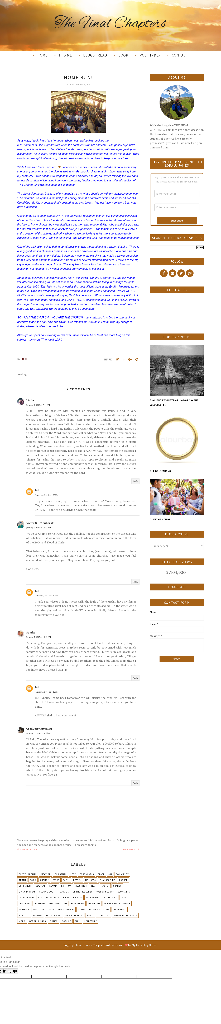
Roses (90, 915)
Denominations (58, 903)
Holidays (90, 880)
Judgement (119, 909)
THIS (59, 167)
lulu (37, 490)
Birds (66, 897)
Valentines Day (105, 891)
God (35, 909)
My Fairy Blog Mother (144, 945)
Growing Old (26, 897)
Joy (40, 897)
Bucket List (110, 897)
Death (94, 886)
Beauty (53, 886)
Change (44, 880)
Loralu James (84, 945)
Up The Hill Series (83, 891)
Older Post (128, 849)
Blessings (81, 886)
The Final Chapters (110, 23)
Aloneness (124, 891)
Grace (101, 874)
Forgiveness (87, 874)
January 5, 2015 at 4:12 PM (46, 692)
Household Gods (99, 909)
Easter (105, 886)
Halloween (48, 909)
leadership (90, 921)
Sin (110, 874)
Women (54, 921)
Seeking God (46, 891)
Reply (135, 481)
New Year (40, 886)
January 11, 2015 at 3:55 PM (38, 733)
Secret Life (103, 915)
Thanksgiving (107, 880)
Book (33, 880)
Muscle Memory (74, 915)
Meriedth (24, 915)
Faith (66, 880)
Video (22, 921)
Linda (30, 400)
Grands (117, 886)
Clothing (24, 903)
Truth (22, 880)
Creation (45, 874)
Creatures (39, 903)
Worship (66, 921)
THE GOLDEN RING (160, 471)
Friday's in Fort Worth (117, 903)
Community (122, 874)
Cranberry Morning (39, 728)
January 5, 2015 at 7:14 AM (38, 405)
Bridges (77, 897)
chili (77, 921)
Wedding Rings (37, 921)
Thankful (63, 891)
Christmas (60, 874)
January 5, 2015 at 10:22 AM (38, 527)
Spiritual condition (125, 915)
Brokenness (93, 897)
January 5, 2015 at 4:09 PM (46, 495)
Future (123, 880)
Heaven (77, 880)
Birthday (66, 886)
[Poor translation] (12, 971)
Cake (123, 897)
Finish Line (94, 903)
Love (73, 874)
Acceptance (52, 897)
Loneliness (25, 886)
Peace (56, 880)
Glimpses (24, 909)
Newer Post (28, 849)
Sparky (30, 632)
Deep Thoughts (27, 874)
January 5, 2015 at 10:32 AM (38, 637)
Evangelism (77, 903)
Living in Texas (27, 891)
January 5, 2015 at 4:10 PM (46, 595)
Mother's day (53, 915)
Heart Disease (66, 909)
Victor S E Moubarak (40, 523)
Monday (37, 915)
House (81, 909)
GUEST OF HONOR (160, 519)
